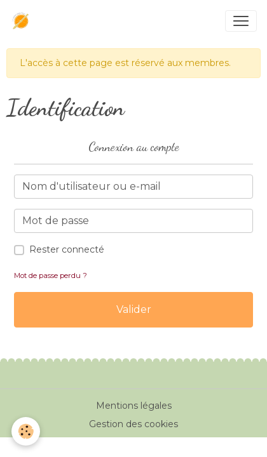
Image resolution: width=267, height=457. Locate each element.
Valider (133, 309)
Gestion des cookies (133, 424)
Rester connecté (66, 249)
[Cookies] (25, 431)
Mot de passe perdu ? (50, 275)
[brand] (23, 21)
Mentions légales (134, 405)
